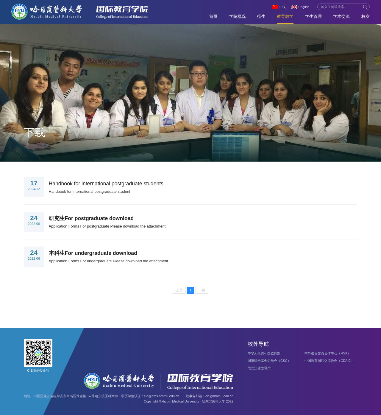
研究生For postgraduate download (91, 218)
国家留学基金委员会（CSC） (269, 360)
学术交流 (341, 16)
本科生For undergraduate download (93, 253)
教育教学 (285, 16)
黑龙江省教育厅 (259, 368)
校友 (365, 16)
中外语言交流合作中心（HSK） (328, 353)
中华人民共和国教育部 (264, 353)
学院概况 (237, 16)
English (304, 7)
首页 (213, 16)
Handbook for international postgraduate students (106, 184)
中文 (282, 7)
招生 (261, 16)
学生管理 (313, 16)
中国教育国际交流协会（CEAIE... (329, 360)
